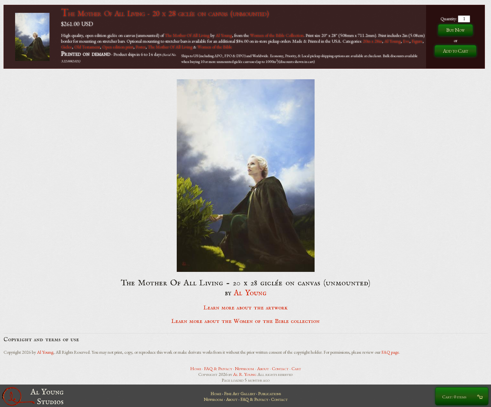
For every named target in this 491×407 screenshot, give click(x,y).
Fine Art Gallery (239, 393)
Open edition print (117, 47)
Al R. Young (244, 374)
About (263, 368)
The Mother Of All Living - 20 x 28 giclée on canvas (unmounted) (165, 13)
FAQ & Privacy (218, 368)
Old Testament (87, 47)
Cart (296, 368)
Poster (141, 47)
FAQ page (390, 352)
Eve (406, 41)
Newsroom (244, 368)
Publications (269, 393)
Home (195, 368)
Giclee (66, 47)
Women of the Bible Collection (277, 35)
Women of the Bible (214, 47)
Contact (280, 368)
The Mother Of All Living (187, 35)
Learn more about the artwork (245, 308)
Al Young (224, 35)
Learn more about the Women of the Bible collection (245, 321)
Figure (417, 41)
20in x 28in (372, 41)
